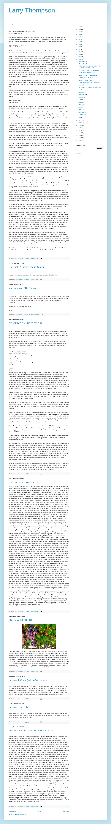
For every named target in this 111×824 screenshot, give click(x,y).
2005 (79, 135)
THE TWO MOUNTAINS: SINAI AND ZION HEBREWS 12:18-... (89, 66)
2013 (79, 59)
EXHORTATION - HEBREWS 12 (25, 323)
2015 (79, 54)
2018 (79, 47)
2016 (79, 52)
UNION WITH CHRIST (20, 620)
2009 (79, 125)
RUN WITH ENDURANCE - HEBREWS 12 (31, 730)
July (80, 99)
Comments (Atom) (21, 814)
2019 (79, 44)
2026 (79, 27)
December (82, 61)
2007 (79, 130)
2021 (79, 39)
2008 (79, 128)
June (80, 102)
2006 (79, 133)
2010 (79, 123)
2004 (79, 138)
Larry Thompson (32, 10)
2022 (79, 37)
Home (39, 811)
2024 (79, 32)
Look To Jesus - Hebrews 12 (23, 482)
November (82, 64)
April (80, 107)
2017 (79, 49)
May (80, 105)
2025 (79, 29)
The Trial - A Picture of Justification (27, 267)
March (81, 109)
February (82, 112)
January (81, 114)
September (82, 94)
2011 (79, 120)
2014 (79, 57)
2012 (79, 118)
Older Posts (65, 811)
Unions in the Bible (18, 707)
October (81, 92)
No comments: (34, 258)
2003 (79, 140)
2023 (79, 34)
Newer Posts (12, 811)
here (55, 275)
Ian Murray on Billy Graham (23, 288)
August (81, 97)
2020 (79, 42)
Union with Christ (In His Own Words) (28, 680)
